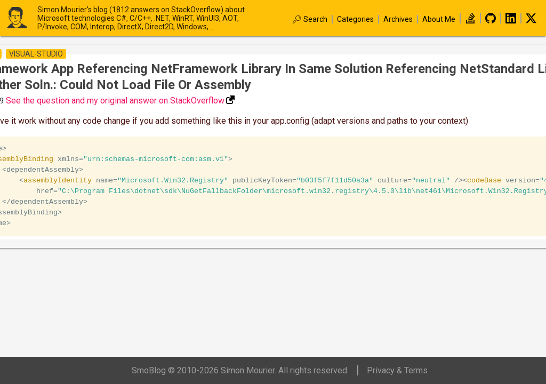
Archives (398, 19)
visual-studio (36, 54)
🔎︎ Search (309, 19)
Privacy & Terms (397, 370)
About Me (438, 19)
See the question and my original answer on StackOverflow (115, 100)
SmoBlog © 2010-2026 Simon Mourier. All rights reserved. (240, 370)
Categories (355, 19)
